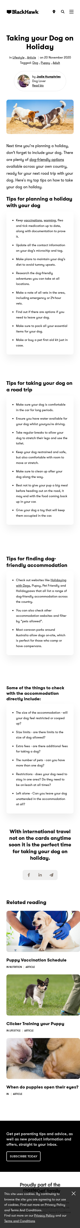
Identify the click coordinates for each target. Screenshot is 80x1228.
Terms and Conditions (19, 1221)
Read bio (38, 85)
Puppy (45, 62)
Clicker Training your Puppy (35, 1024)
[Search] (62, 11)
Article (31, 57)
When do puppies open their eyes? (42, 1087)
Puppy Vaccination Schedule (36, 960)
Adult (56, 62)
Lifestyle (19, 57)
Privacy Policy (44, 1215)
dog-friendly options (46, 159)
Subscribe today (23, 1156)
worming (50, 220)
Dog (35, 62)
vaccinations (33, 220)
